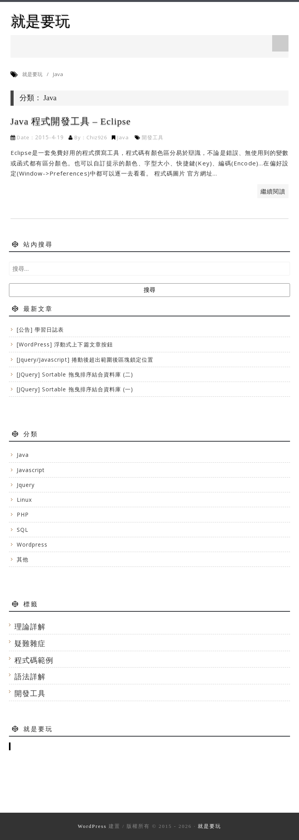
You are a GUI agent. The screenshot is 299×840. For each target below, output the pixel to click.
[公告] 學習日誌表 (40, 329)
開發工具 (153, 137)
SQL (22, 529)
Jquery (26, 484)
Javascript (31, 470)
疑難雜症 (30, 643)
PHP (23, 514)
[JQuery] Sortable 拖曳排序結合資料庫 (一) (75, 389)
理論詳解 (30, 626)
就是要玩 (40, 21)
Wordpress (32, 544)
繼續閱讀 (272, 191)
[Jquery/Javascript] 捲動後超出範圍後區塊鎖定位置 (85, 359)
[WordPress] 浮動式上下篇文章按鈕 (65, 344)
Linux (24, 499)
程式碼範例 (33, 660)
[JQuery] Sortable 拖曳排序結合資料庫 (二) (75, 374)
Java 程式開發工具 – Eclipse (71, 121)
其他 (22, 559)
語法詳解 (30, 676)
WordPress (92, 826)
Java (123, 137)
